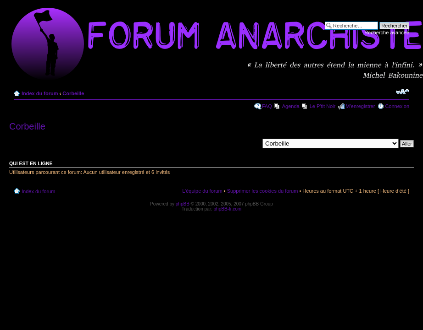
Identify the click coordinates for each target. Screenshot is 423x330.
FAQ (267, 106)
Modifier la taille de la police (402, 91)
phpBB (182, 203)
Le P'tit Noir (323, 106)
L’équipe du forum (202, 191)
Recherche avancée (386, 32)
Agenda (291, 106)
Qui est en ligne (31, 163)
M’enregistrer (360, 106)
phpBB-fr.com (228, 208)
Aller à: (251, 143)
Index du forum (40, 93)
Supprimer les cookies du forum (262, 191)
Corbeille (73, 93)
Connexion (397, 106)
